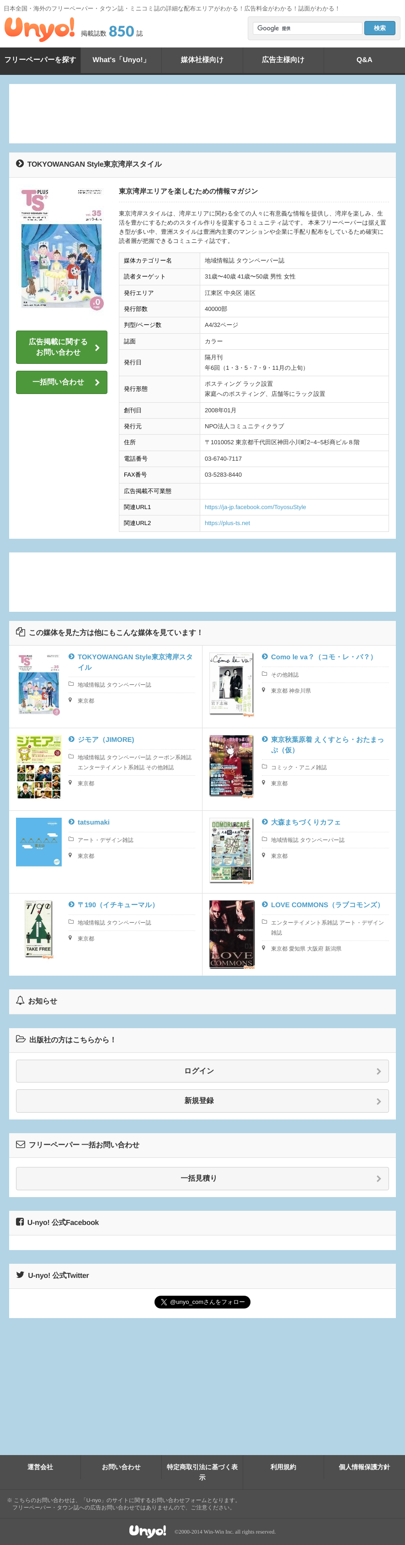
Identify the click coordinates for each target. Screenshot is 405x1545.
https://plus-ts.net (227, 523)
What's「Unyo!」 (121, 60)
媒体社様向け (202, 60)
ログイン (283, 1071)
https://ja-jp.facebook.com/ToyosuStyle (255, 507)
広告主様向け (283, 60)
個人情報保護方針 (364, 1467)
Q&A (365, 60)
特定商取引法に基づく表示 (202, 1472)
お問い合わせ (121, 1467)
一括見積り (281, 1179)
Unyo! (40, 29)
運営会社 (40, 1467)
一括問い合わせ (66, 382)
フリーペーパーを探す (40, 60)
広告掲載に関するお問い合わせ (64, 347)
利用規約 (283, 1467)
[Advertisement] (202, 113)
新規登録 (283, 1101)
